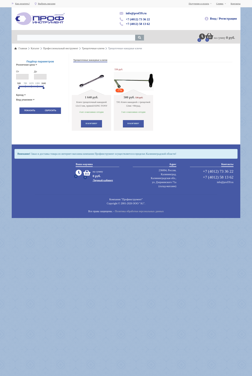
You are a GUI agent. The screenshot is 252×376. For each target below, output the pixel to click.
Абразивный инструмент (34, 245)
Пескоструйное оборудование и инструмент (43, 210)
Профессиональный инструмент (37, 121)
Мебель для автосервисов (34, 262)
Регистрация (228, 18)
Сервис (219, 3)
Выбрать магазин (44, 3)
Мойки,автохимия (30, 256)
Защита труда (28, 215)
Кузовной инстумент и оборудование (40, 177)
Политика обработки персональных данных (139, 369)
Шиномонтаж (28, 198)
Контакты (235, 3)
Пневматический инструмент (36, 144)
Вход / (214, 18)
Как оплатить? (21, 3)
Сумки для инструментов (34, 283)
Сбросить (50, 110)
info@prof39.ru (136, 13)
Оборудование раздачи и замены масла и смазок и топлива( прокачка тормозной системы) (41, 169)
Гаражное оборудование (33, 183)
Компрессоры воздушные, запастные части (43, 251)
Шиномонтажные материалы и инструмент (43, 150)
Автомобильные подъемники (36, 204)
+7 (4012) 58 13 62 (138, 24)
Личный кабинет (103, 338)
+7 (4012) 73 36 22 (138, 19)
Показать (29, 110)
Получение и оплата (199, 3)
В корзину (91, 123)
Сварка (25, 277)
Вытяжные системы (31, 230)
